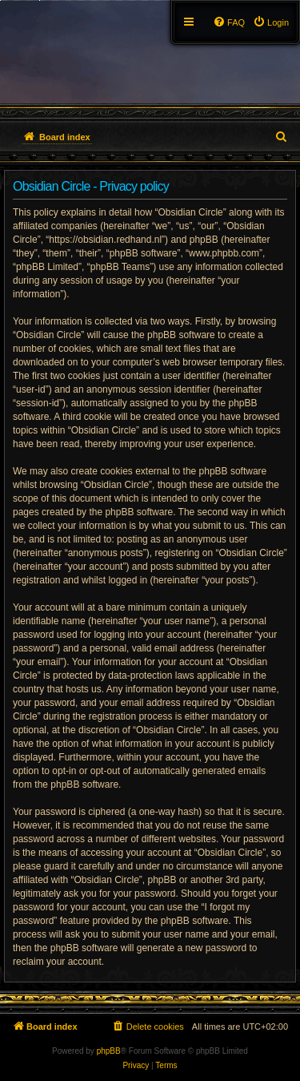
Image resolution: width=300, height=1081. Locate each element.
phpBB (109, 1051)
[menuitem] (271, 22)
